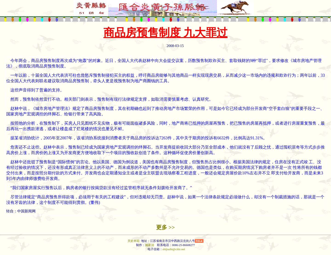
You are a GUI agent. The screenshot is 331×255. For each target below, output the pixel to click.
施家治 (149, 245)
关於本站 (134, 241)
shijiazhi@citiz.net (174, 249)
